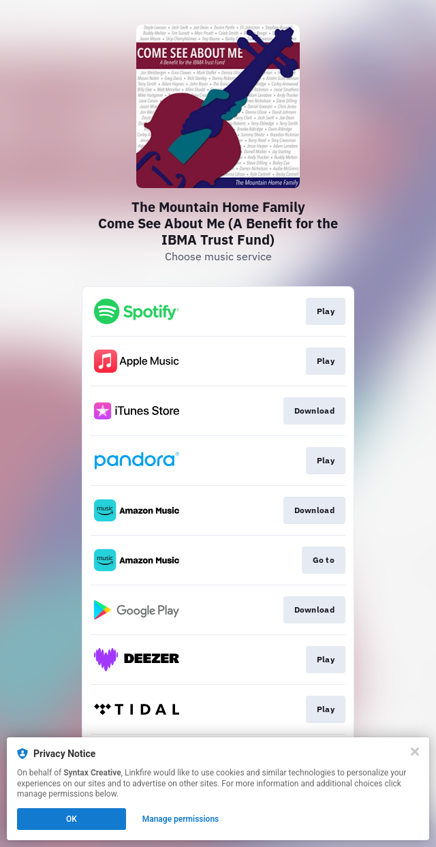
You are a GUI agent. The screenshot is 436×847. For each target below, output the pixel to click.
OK (71, 819)
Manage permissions (180, 819)
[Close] (415, 752)
